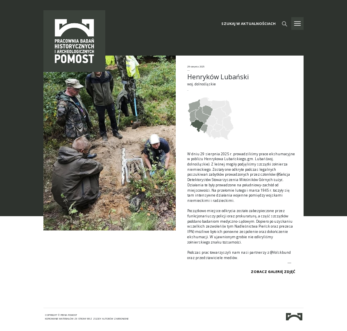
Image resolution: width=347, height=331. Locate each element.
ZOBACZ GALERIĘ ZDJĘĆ (273, 271)
